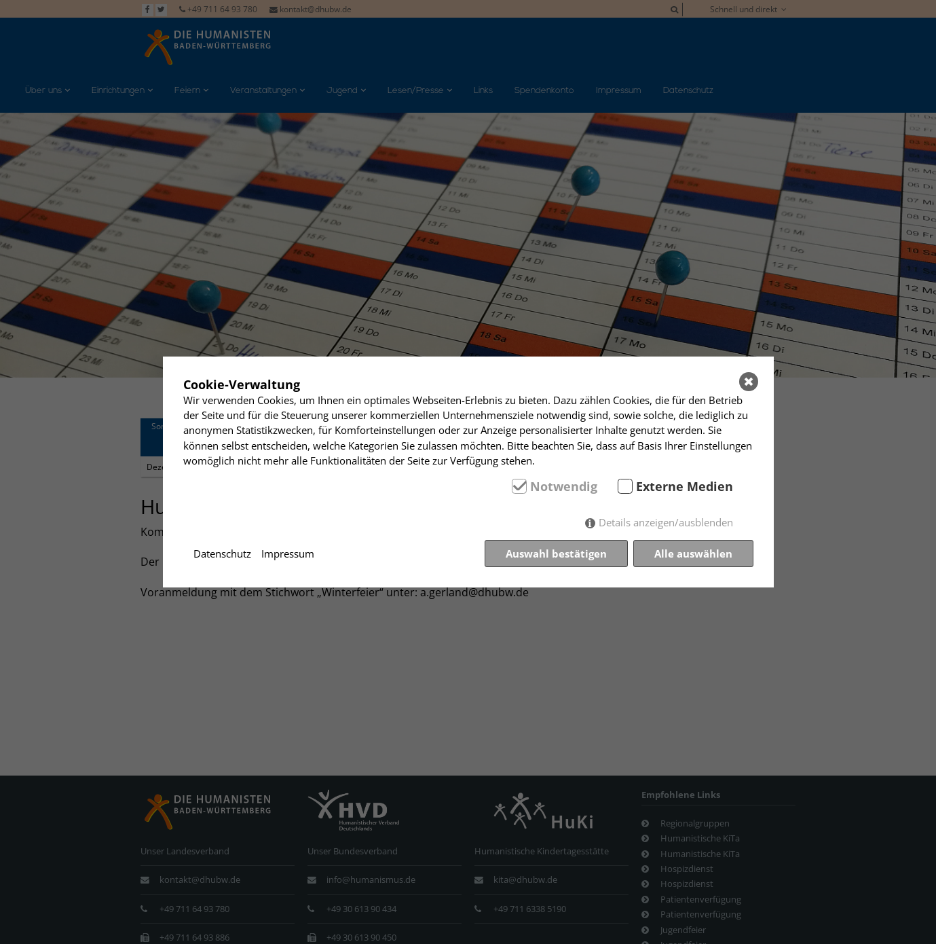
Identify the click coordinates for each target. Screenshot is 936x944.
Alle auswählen (693, 553)
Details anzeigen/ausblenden (666, 522)
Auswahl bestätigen (556, 553)
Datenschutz (222, 553)
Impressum (287, 553)
